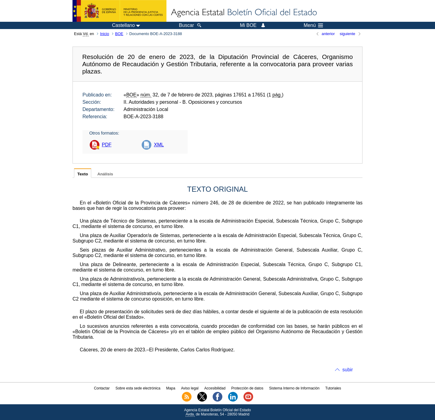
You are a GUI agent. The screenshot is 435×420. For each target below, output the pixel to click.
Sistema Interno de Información (294, 388)
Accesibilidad (214, 388)
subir (347, 369)
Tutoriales (333, 388)
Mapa (170, 388)
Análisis (105, 174)
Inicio (104, 33)
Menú (313, 25)
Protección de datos (247, 388)
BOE (119, 33)
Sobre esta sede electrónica (137, 388)
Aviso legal (189, 388)
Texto (82, 174)
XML (159, 144)
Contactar (102, 388)
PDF (106, 144)
